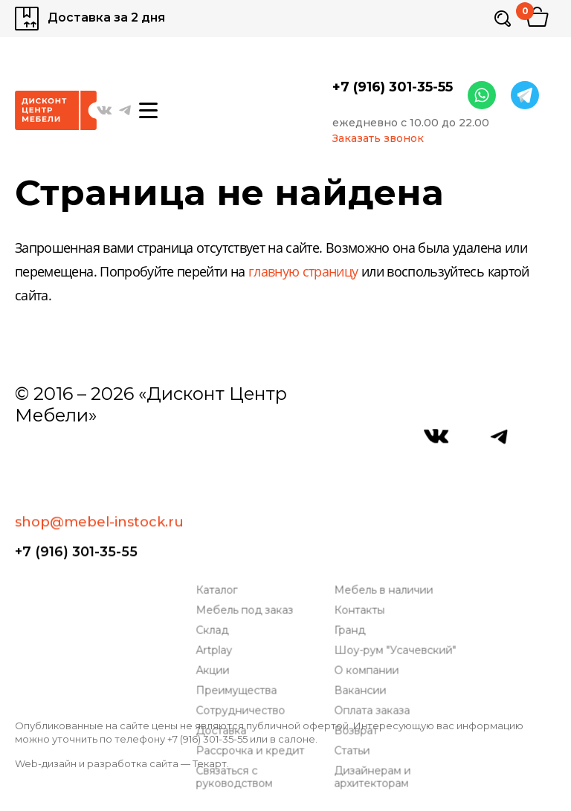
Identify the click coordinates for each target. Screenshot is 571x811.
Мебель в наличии (387, 485)
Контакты (363, 506)
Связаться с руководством (238, 672)
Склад (216, 526)
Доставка (225, 626)
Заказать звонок (378, 138)
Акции (216, 566)
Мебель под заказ (248, 506)
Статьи (356, 646)
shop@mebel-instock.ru (99, 461)
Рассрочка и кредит (254, 646)
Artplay (218, 546)
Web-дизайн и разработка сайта (96, 763)
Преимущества (240, 586)
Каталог (221, 485)
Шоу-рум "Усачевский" (399, 546)
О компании (370, 566)
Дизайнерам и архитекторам (376, 672)
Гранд (354, 526)
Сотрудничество (244, 606)
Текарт (210, 763)
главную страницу (303, 273)
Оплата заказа (376, 606)
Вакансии (364, 586)
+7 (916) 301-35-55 (392, 87)
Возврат (360, 626)
